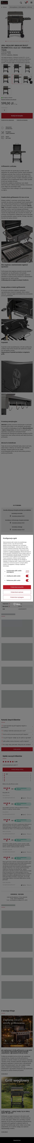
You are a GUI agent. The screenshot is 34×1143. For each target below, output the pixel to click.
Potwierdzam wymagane (17, 597)
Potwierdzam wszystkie (17, 587)
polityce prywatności (15, 551)
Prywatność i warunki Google (14, 555)
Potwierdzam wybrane (17, 592)
